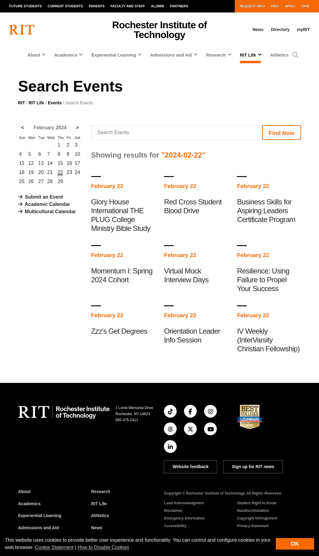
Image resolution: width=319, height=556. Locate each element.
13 (41, 163)
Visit (275, 6)
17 (77, 163)
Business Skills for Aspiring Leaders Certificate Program (266, 211)
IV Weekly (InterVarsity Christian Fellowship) (268, 340)
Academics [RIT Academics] (29, 503)
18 (22, 172)
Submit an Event (44, 197)
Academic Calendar (47, 204)
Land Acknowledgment (184, 503)
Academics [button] (65, 55)
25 (22, 181)
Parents (97, 6)
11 (22, 163)
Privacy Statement (253, 526)
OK (295, 543)
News (258, 29)
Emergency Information (184, 518)
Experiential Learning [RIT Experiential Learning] (39, 515)
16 (69, 163)
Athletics (279, 55)
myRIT (303, 29)
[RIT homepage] (21, 30)
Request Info (252, 6)
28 (50, 181)
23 (69, 172)
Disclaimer (173, 511)
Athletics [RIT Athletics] (100, 515)
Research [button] (216, 55)
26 (31, 181)
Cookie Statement (54, 547)
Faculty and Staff (127, 6)
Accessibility (175, 526)
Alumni (157, 6)
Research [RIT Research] (100, 491)
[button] (295, 55)
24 (77, 172)
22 (60, 172)
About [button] (33, 55)
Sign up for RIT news (253, 466)
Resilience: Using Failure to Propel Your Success (263, 280)
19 (31, 172)
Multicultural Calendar (50, 211)
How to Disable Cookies (103, 547)
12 (31, 163)
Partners (179, 6)
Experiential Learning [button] (114, 55)
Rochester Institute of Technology (159, 29)
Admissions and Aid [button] (171, 55)
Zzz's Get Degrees (119, 331)
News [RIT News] (96, 527)
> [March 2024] (77, 127)
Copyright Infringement (257, 518)
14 (50, 163)
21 (50, 172)
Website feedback (191, 466)
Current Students (65, 6)
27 (41, 181)
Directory (280, 29)
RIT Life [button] (248, 55)
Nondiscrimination (253, 511)
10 (77, 154)
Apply (290, 6)
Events (55, 102)
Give (306, 6)
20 (41, 172)
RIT (21, 102)
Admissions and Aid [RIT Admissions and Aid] (38, 527)
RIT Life (36, 102)
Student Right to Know (256, 503)
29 (60, 181)
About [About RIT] (24, 491)
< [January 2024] (22, 127)
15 (60, 163)
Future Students (25, 6)
